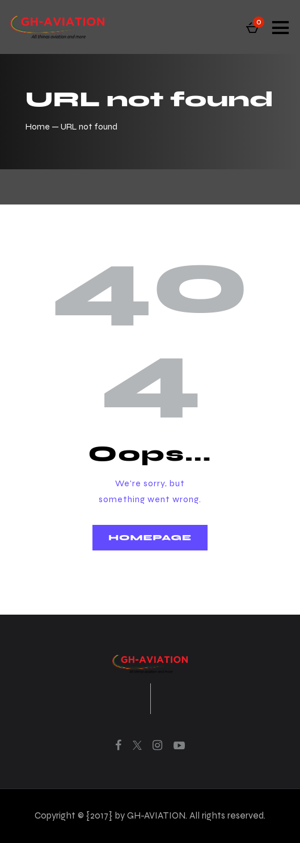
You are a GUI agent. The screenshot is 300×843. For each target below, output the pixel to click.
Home (38, 126)
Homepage (149, 537)
